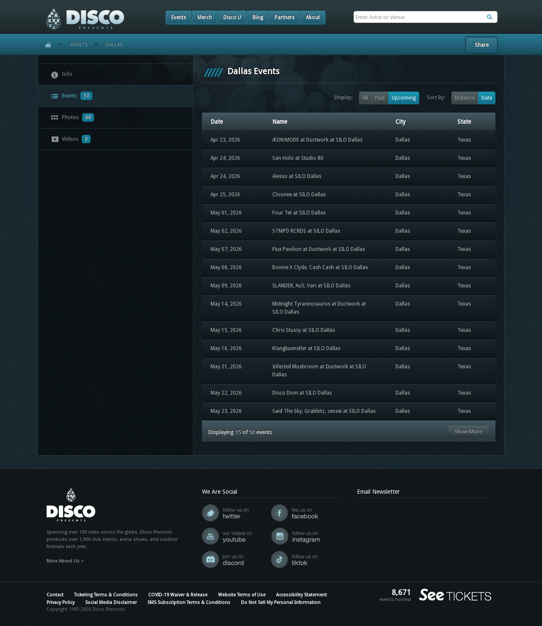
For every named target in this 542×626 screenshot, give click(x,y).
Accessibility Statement (301, 595)
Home (45, 44)
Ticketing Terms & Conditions (106, 595)
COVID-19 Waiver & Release (177, 595)
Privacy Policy (61, 602)
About (313, 17)
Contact (55, 595)
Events (178, 17)
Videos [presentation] (71, 139)
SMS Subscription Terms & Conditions (188, 602)
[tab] (115, 74)
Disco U (232, 17)
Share (482, 45)
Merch (204, 17)
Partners (284, 17)
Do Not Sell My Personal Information (281, 602)
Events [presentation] (71, 96)
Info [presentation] (61, 74)
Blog (257, 17)
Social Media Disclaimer (111, 602)
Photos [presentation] (72, 117)
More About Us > (65, 561)
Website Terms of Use (241, 595)
